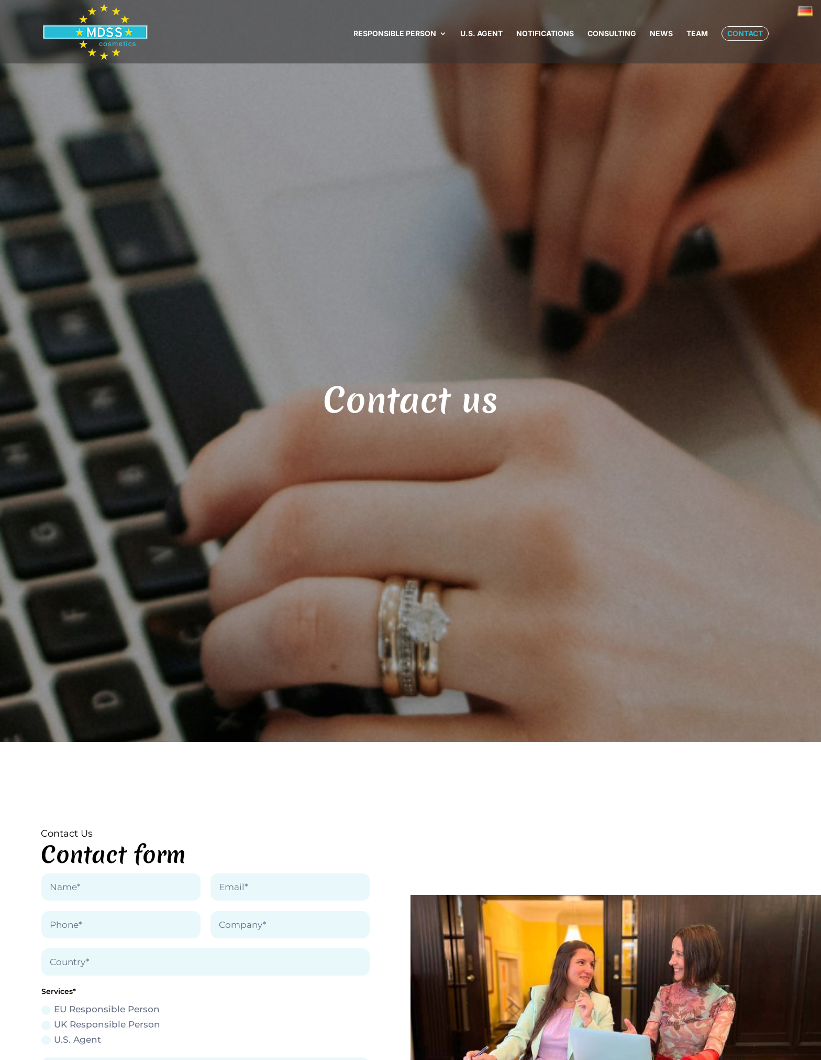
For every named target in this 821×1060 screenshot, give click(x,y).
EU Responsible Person (100, 1009)
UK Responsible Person (100, 1024)
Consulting (611, 34)
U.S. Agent (481, 34)
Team (697, 34)
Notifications (545, 34)
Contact (745, 33)
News (661, 34)
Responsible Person (394, 34)
